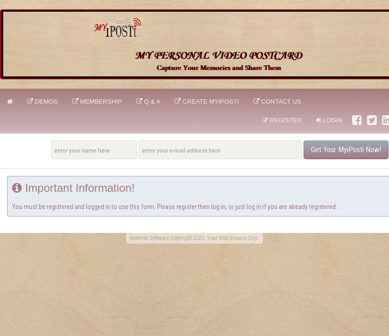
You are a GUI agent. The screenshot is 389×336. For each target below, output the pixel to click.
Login (329, 120)
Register (282, 120)
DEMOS (42, 101)
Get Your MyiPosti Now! (346, 149)
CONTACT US (277, 101)
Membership (97, 101)
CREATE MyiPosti (207, 101)
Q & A (148, 101)
